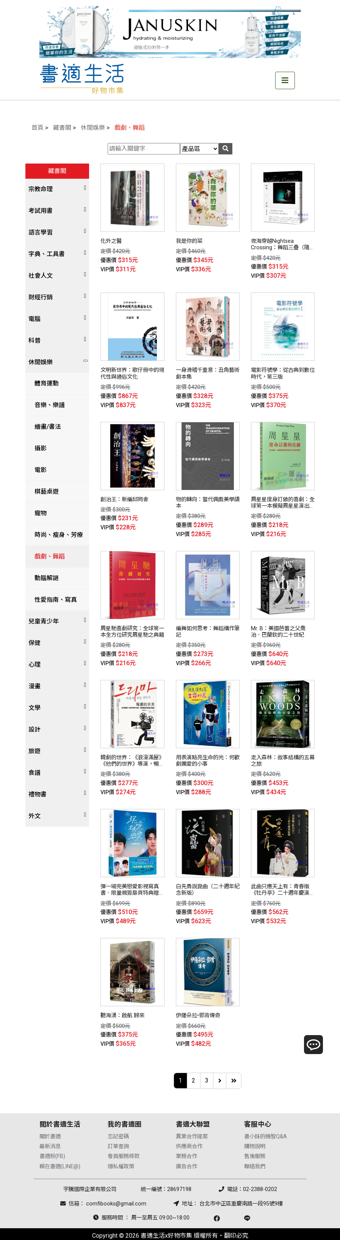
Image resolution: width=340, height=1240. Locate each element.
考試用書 (40, 210)
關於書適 (50, 1123)
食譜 (34, 772)
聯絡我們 (254, 1153)
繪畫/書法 (44, 426)
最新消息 (50, 1133)
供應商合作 (189, 1133)
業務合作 (186, 1144)
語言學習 (40, 232)
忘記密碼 (118, 1123)
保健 (34, 643)
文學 (34, 707)
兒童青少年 (43, 621)
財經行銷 (40, 297)
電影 (37, 470)
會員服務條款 (123, 1144)
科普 (34, 340)
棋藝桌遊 (43, 491)
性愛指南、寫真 (52, 599)
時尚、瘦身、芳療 (55, 534)
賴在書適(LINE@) (59, 1153)
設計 (34, 729)
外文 (34, 816)
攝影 (37, 448)
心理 (34, 664)
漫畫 (34, 686)
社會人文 (40, 275)
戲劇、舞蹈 (129, 127)
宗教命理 (40, 189)
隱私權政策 (121, 1153)
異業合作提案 (192, 1123)
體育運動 (43, 383)
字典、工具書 (46, 254)
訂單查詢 (118, 1133)
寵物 (37, 513)
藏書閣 (62, 127)
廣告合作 (186, 1153)
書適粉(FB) (52, 1144)
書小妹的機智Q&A (265, 1123)
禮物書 (37, 794)
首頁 (37, 127)
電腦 (34, 319)
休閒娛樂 (93, 127)
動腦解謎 (43, 578)
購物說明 (254, 1133)
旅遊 (34, 751)
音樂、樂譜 (46, 405)
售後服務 (254, 1144)
